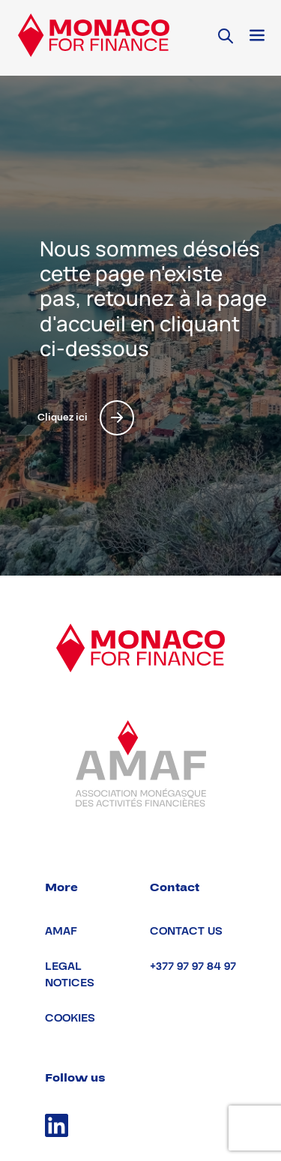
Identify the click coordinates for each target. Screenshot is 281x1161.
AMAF (61, 931)
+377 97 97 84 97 (193, 966)
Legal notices (69, 975)
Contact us (186, 931)
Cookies (70, 1018)
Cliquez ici (85, 417)
